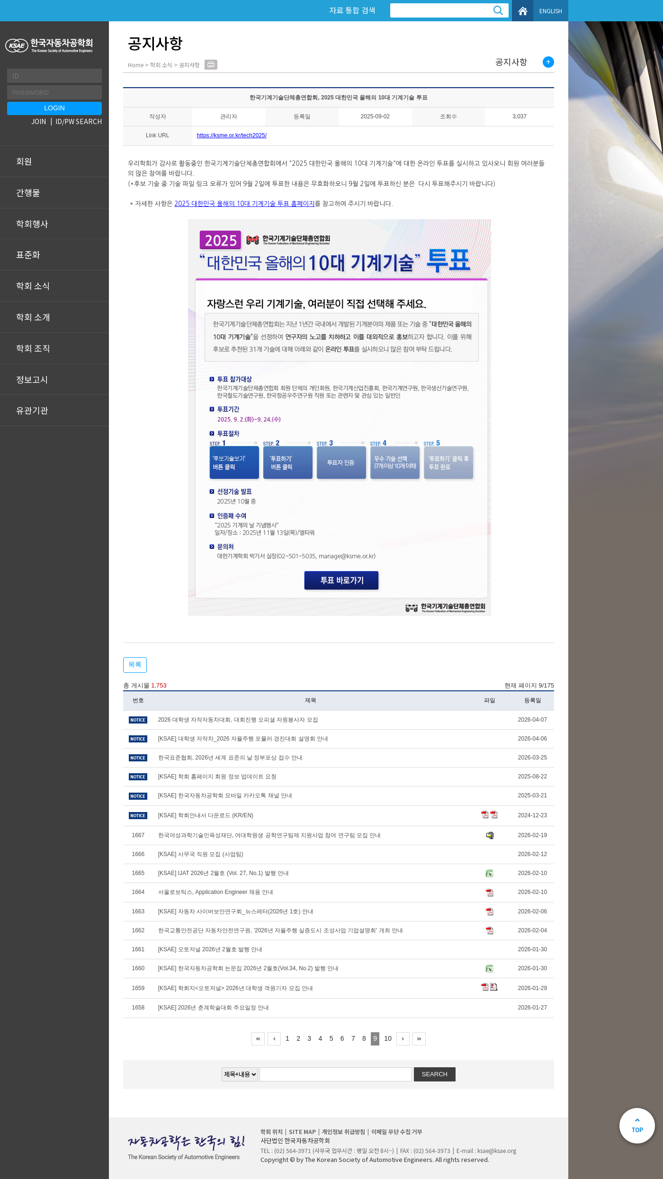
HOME (522, 10)
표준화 (28, 254)
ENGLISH (550, 11)
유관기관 (32, 410)
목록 (135, 664)
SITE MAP (302, 1131)
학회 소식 (33, 285)
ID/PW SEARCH (78, 121)
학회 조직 (33, 348)
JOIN (38, 121)
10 (388, 1038)
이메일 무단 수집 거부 (396, 1131)
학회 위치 (271, 1131)
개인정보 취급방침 (343, 1131)
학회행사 (32, 223)
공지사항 (511, 62)
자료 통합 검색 (352, 10)
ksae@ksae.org (496, 1150)
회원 (24, 161)
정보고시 (32, 379)
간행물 (28, 192)
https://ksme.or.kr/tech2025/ (232, 135)
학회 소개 (33, 317)
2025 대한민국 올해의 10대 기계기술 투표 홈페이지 (244, 204)
